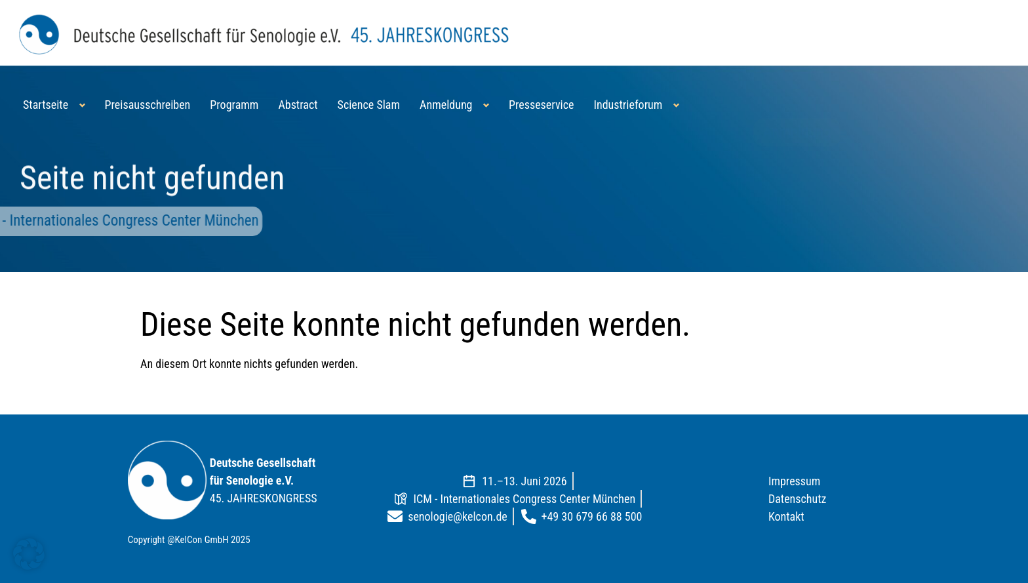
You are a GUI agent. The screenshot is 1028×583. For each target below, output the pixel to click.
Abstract (297, 104)
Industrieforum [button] (627, 104)
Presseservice (541, 104)
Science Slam (369, 104)
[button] (29, 554)
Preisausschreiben (148, 104)
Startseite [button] (45, 104)
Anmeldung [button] (446, 104)
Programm (234, 104)
